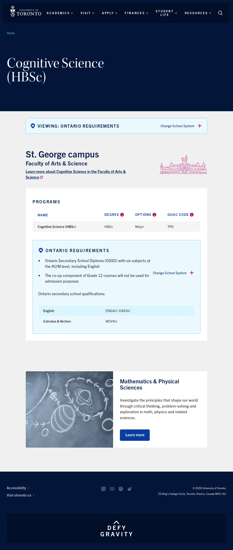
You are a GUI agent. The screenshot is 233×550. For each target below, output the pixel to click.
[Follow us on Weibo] (130, 489)
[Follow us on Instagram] (103, 489)
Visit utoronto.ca (20, 495)
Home (11, 33)
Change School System (182, 126)
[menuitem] (50, 488)
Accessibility (18, 487)
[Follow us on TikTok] (121, 489)
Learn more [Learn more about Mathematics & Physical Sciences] (134, 434)
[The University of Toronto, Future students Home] (25, 11)
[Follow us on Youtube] (112, 489)
